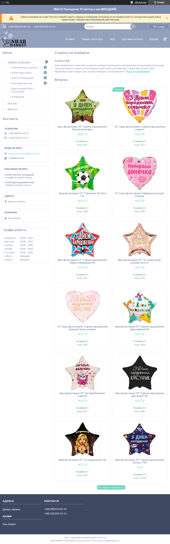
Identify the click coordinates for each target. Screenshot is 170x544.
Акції (112, 39)
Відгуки (154, 39)
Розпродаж (18, 97)
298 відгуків (140, 2)
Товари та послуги (92, 39)
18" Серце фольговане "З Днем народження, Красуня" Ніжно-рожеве (82, 328)
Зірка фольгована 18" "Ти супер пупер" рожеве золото (140, 261)
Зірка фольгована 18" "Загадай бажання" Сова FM (82, 394)
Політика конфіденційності (106, 540)
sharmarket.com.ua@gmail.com (24, 153)
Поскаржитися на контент (77, 540)
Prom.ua (102, 537)
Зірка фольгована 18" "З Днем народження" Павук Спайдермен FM (82, 261)
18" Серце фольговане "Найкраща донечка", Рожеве (140, 194)
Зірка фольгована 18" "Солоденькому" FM (82, 459)
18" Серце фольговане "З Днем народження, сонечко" (139, 128)
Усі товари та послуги (109, 487)
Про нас (12, 103)
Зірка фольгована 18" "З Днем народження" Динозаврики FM (140, 328)
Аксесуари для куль (22, 83)
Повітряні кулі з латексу (24, 67)
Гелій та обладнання (22, 78)
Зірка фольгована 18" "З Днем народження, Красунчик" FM (139, 394)
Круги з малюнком (138, 71)
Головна (70, 39)
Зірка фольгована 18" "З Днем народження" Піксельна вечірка (82, 128)
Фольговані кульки (22, 72)
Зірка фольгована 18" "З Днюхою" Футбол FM (82, 194)
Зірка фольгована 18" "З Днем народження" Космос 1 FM (140, 461)
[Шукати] (133, 26)
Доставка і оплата (132, 39)
